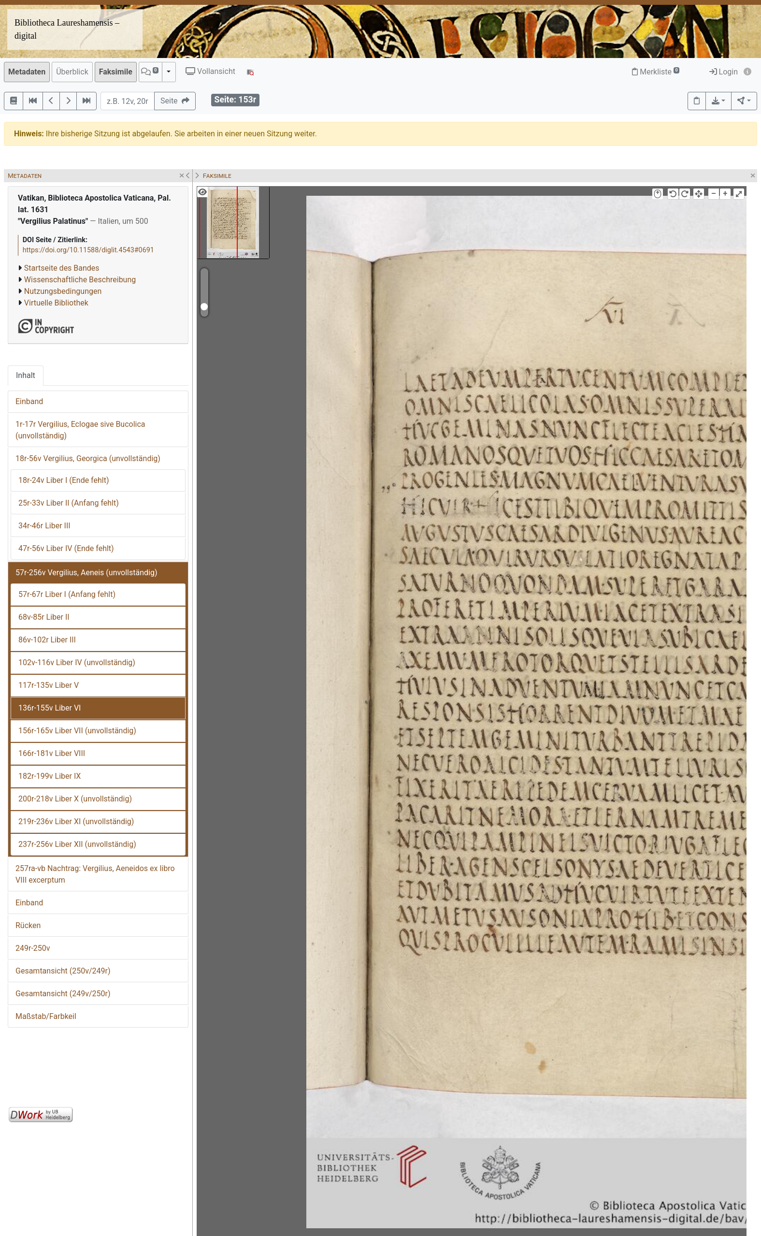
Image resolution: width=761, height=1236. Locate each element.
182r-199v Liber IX (49, 776)
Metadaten (26, 71)
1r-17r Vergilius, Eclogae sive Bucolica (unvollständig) (80, 430)
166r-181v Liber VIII (51, 753)
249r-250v (32, 948)
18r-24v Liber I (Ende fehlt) (63, 480)
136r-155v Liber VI (49, 708)
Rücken (28, 925)
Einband (29, 401)
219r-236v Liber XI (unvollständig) (76, 821)
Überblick (72, 71)
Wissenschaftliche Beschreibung (80, 279)
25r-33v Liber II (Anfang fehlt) (68, 503)
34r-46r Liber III (44, 525)
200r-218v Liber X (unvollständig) (75, 798)
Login (723, 71)
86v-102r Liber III (47, 639)
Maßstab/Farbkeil (45, 1016)
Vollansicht (210, 71)
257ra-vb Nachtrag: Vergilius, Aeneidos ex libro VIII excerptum (95, 874)
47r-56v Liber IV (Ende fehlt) (66, 548)
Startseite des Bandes (62, 268)
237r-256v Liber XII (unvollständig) (77, 844)
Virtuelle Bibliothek (56, 302)
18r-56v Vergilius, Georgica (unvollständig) (87, 458)
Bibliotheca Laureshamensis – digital (66, 29)
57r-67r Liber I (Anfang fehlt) (66, 594)
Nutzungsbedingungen (62, 291)
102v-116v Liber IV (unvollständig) (76, 662)
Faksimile (115, 71)
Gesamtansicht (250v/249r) (62, 970)
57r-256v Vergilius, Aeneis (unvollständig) (86, 572)
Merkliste (655, 71)
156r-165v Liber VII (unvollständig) (77, 730)
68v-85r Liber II (44, 617)
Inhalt (25, 375)
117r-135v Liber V (48, 685)
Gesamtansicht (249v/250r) (62, 993)
